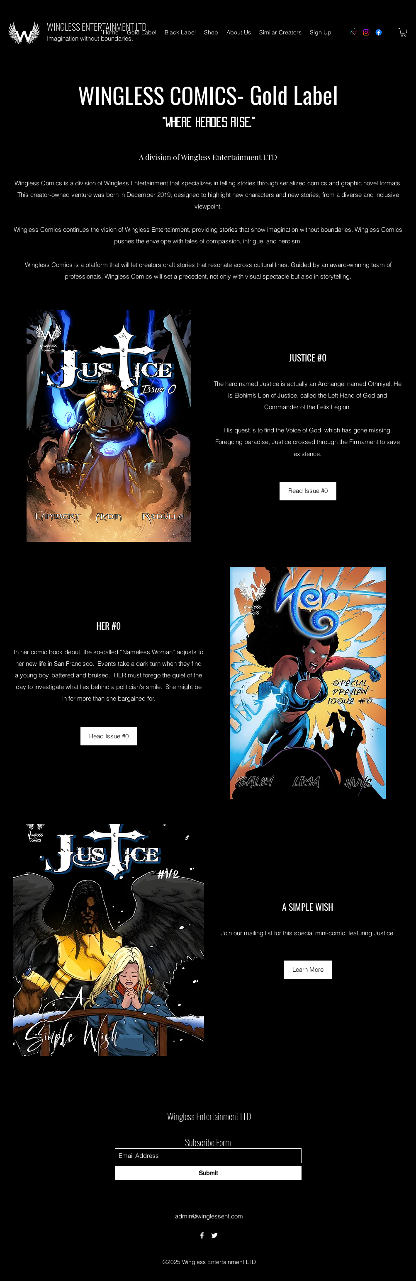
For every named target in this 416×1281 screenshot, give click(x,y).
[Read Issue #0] (308, 491)
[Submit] (208, 1173)
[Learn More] (308, 970)
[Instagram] (366, 32)
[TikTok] (354, 32)
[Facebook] (379, 32)
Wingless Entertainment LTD (209, 1116)
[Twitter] (214, 1235)
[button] (404, 32)
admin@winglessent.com (209, 1216)
